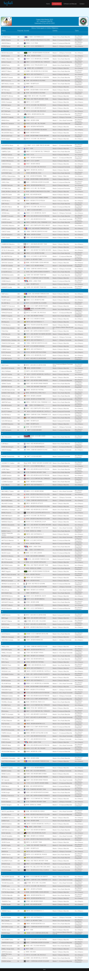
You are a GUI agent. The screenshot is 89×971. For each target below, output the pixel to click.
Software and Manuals (70, 4)
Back (44, 969)
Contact (82, 4)
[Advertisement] (44, 12)
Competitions (57, 4)
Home (48, 4)
